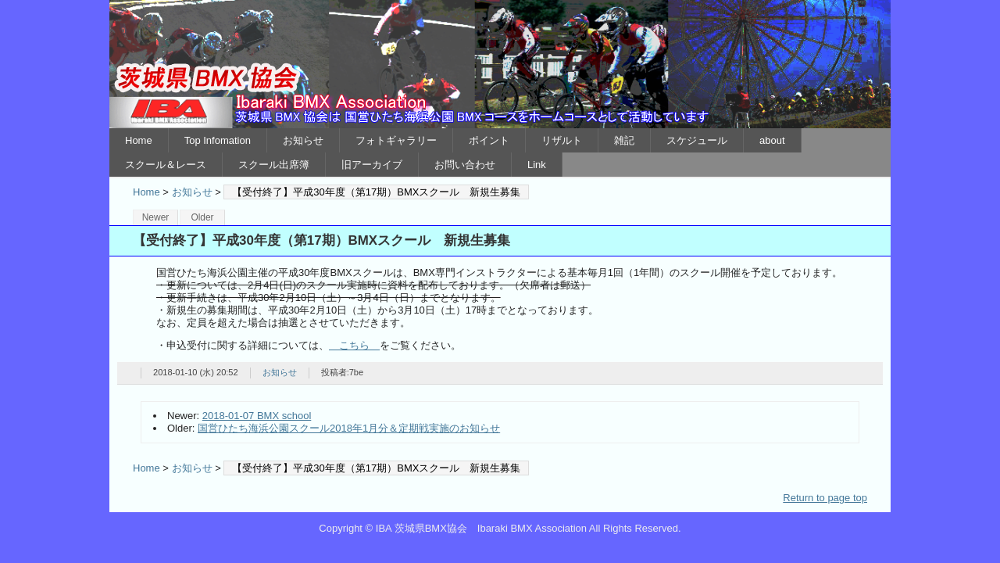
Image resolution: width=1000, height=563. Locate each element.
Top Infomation (217, 140)
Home (138, 140)
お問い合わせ (464, 164)
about (772, 140)
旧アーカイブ (371, 164)
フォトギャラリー (396, 140)
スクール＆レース (165, 164)
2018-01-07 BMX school (256, 415)
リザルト (561, 140)
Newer (156, 217)
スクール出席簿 (273, 164)
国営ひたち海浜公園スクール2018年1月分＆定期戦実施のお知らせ (349, 428)
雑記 (624, 140)
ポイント (489, 140)
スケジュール (696, 140)
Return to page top (825, 498)
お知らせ (303, 140)
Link (536, 164)
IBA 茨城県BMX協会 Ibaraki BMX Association (500, 64)
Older (202, 217)
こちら (354, 345)
